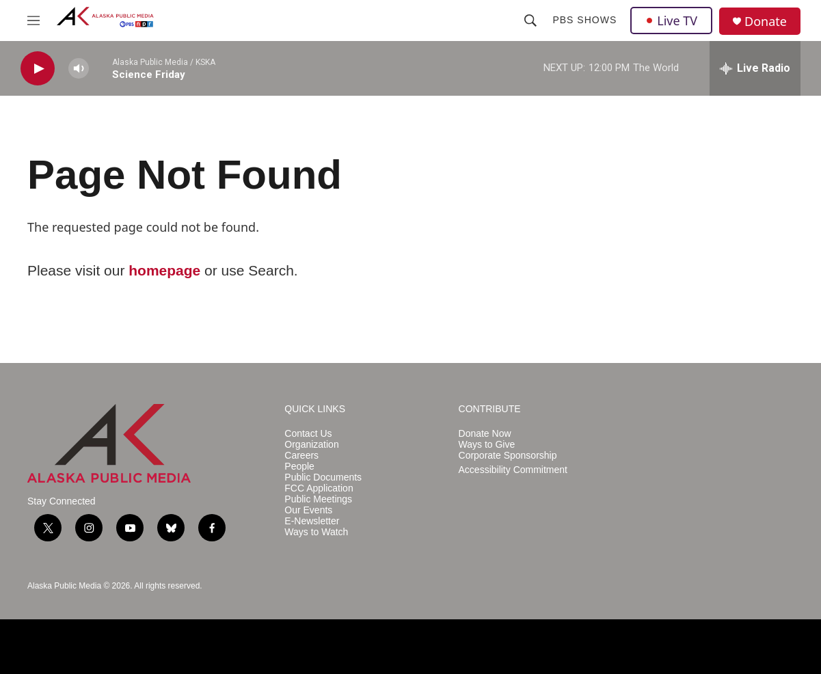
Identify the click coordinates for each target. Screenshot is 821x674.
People (299, 466)
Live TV (671, 20)
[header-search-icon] (530, 20)
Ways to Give (487, 445)
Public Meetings (318, 499)
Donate (765, 21)
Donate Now (485, 434)
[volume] (78, 68)
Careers (301, 455)
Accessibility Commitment (513, 470)
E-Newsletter (311, 521)
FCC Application (318, 488)
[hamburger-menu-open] (33, 20)
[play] (38, 69)
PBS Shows (584, 19)
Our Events (308, 510)
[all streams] (755, 68)
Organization (311, 445)
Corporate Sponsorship (508, 455)
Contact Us (308, 434)
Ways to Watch (316, 532)
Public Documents (323, 477)
